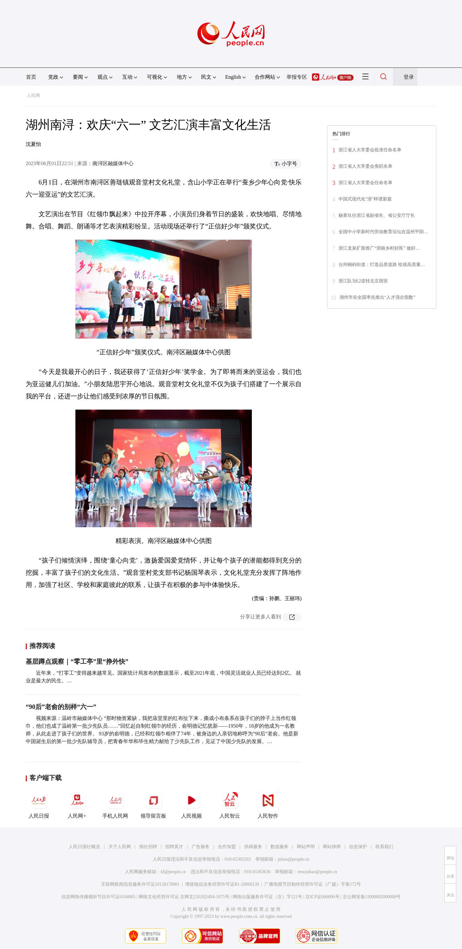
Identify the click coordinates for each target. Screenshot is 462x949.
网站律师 (332, 846)
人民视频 (191, 804)
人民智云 (229, 804)
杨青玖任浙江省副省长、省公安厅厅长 (376, 215)
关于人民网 (119, 846)
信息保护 (358, 846)
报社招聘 (148, 846)
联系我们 (384, 846)
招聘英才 (174, 846)
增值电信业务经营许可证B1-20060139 (222, 884)
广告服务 (201, 846)
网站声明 (306, 846)
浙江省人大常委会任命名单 (365, 182)
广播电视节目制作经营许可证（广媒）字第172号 (312, 884)
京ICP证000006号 (322, 896)
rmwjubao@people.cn (317, 871)
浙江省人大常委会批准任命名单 (369, 149)
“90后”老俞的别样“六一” (61, 706)
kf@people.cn (173, 871)
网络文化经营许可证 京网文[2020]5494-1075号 (184, 896)
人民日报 (39, 804)
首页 (31, 77)
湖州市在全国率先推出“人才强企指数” (377, 297)
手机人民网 (115, 804)
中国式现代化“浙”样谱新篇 (365, 199)
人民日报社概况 (84, 846)
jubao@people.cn (293, 859)
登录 (409, 77)
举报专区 (297, 77)
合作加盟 (227, 846)
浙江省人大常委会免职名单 (365, 166)
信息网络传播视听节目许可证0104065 (98, 896)
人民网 (33, 95)
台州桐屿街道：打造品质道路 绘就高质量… (381, 264)
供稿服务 (253, 846)
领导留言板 (153, 804)
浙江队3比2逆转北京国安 (363, 281)
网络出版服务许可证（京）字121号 (267, 896)
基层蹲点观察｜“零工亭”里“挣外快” (77, 661)
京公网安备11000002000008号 (372, 896)
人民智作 (268, 804)
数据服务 (279, 846)
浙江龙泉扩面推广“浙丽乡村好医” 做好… (379, 248)
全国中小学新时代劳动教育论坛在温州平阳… (383, 231)
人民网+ (77, 804)
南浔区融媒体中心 (112, 163)
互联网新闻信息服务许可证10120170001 (140, 884)
